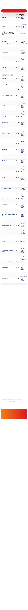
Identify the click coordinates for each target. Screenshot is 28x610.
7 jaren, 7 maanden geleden (22, 221)
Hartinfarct (4, 116)
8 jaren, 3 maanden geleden (22, 236)
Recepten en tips (5, 278)
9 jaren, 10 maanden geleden (22, 279)
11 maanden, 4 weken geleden (22, 48)
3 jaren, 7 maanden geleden (22, 161)
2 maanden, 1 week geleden (22, 32)
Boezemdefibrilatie (5, 122)
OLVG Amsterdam (5, 160)
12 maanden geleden (23, 53)
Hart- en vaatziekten (5, 89)
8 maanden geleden (23, 42)
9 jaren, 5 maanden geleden (22, 257)
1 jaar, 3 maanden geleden (22, 79)
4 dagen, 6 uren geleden (22, 18)
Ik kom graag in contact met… (7, 31)
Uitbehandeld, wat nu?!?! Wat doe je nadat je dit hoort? (8, 262)
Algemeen (3, 26)
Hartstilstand (4, 256)
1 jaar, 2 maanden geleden (22, 62)
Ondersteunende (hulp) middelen (7, 209)
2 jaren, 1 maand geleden (22, 101)
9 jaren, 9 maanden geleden (22, 268)
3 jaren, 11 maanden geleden (22, 183)
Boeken (3, 143)
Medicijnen (3, 105)
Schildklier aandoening (5, 171)
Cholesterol (4, 67)
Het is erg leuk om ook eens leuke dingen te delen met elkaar (7, 22)
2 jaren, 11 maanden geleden (22, 134)
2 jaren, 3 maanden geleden (22, 117)
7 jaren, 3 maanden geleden (22, 215)
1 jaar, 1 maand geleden (22, 58)
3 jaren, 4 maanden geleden (22, 155)
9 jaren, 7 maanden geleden (22, 262)
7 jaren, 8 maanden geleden (22, 231)
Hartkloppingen (4, 149)
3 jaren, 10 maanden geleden (22, 178)
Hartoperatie (4, 78)
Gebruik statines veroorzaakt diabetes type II (8, 215)
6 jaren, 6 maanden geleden (22, 199)
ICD (2, 198)
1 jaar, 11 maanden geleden (22, 96)
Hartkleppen (4, 17)
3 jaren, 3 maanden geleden (22, 150)
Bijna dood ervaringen (5, 154)
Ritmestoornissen (5, 52)
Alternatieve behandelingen (6, 188)
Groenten (3, 177)
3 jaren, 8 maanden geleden (22, 172)
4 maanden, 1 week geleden (22, 37)
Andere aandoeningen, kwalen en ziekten (7, 245)
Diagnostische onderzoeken (6, 133)
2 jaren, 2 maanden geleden (22, 106)
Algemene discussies (5, 204)
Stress (3, 230)
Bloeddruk (3, 235)
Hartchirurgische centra (6, 182)
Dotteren (3, 61)
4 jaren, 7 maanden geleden (22, 194)
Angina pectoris (4, 57)
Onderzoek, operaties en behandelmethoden (6, 85)
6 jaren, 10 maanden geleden (22, 205)
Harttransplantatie (5, 267)
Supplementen (4, 100)
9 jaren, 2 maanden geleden (22, 246)
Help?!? (3, 111)
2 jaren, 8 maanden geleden (22, 123)
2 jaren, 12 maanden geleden (22, 144)
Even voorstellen (4, 41)
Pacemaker (4, 139)
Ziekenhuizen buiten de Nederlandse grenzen (8, 251)
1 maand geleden (22, 22)
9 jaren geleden (22, 241)
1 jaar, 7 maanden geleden (22, 85)
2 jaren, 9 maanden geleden (22, 128)
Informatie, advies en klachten (7, 95)
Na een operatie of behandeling (7, 225)
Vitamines (3, 241)
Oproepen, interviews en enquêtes (7, 127)
